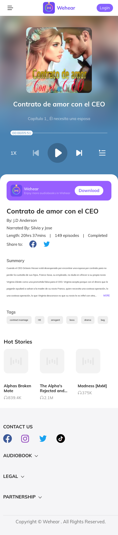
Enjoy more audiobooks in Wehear (47, 193)
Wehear (66, 8)
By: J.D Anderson (22, 220)
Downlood (89, 190)
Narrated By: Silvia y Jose (29, 227)
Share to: (15, 244)
